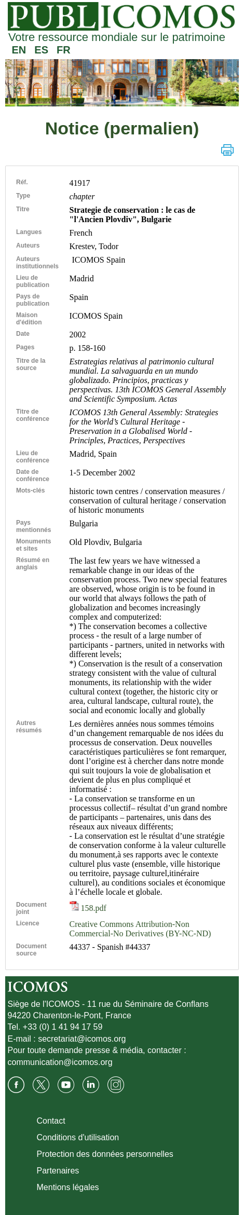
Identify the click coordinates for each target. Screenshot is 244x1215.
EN (19, 50)
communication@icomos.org (60, 1062)
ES (41, 50)
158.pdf (88, 908)
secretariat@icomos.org (82, 1038)
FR (64, 50)
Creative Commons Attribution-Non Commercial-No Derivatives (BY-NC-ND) (140, 929)
